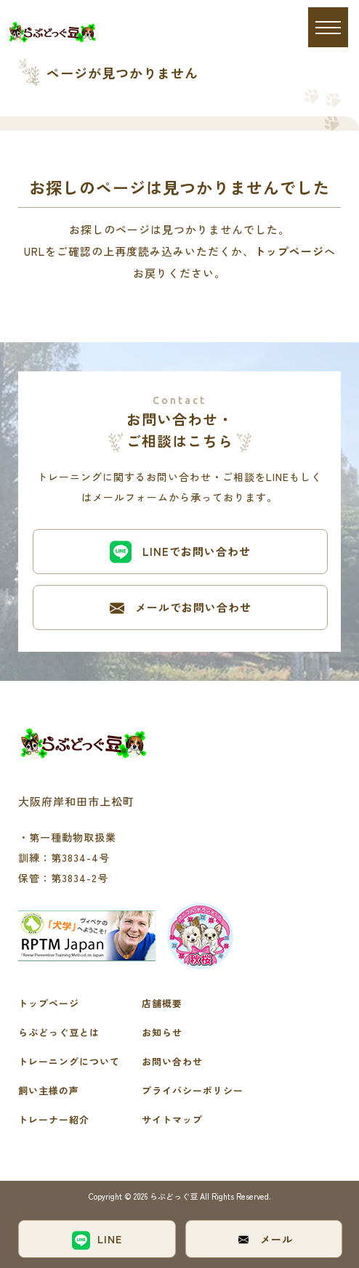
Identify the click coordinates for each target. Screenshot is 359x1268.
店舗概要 (162, 1003)
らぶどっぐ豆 (175, 1196)
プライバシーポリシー (192, 1090)
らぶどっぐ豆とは (59, 1032)
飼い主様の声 (48, 1090)
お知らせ (162, 1032)
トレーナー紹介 (53, 1119)
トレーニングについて (69, 1061)
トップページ (289, 251)
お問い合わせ (172, 1061)
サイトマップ (172, 1119)
